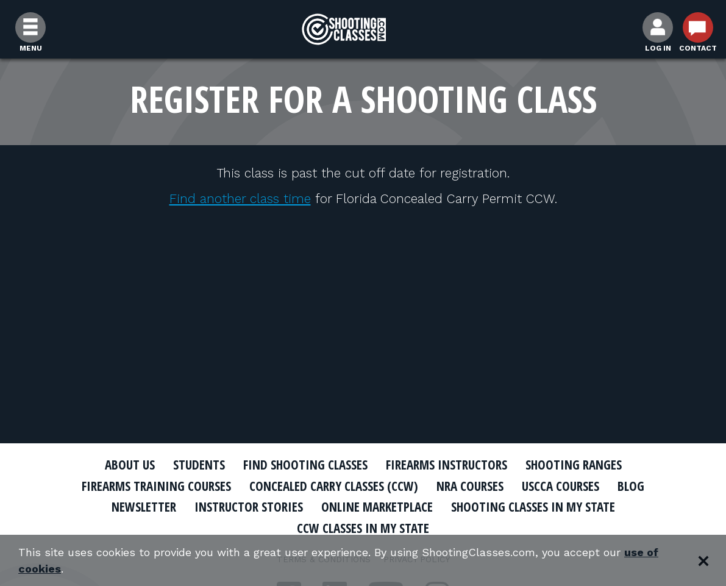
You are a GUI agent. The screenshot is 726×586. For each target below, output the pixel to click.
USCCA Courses (560, 486)
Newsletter (144, 506)
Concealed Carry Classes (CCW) (333, 486)
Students (199, 464)
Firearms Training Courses (156, 486)
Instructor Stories (248, 506)
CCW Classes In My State (363, 528)
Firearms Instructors (446, 464)
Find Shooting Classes (305, 464)
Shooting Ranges (573, 464)
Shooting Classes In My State (533, 506)
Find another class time (240, 198)
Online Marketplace (377, 506)
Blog (630, 486)
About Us (130, 464)
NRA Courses (470, 486)
